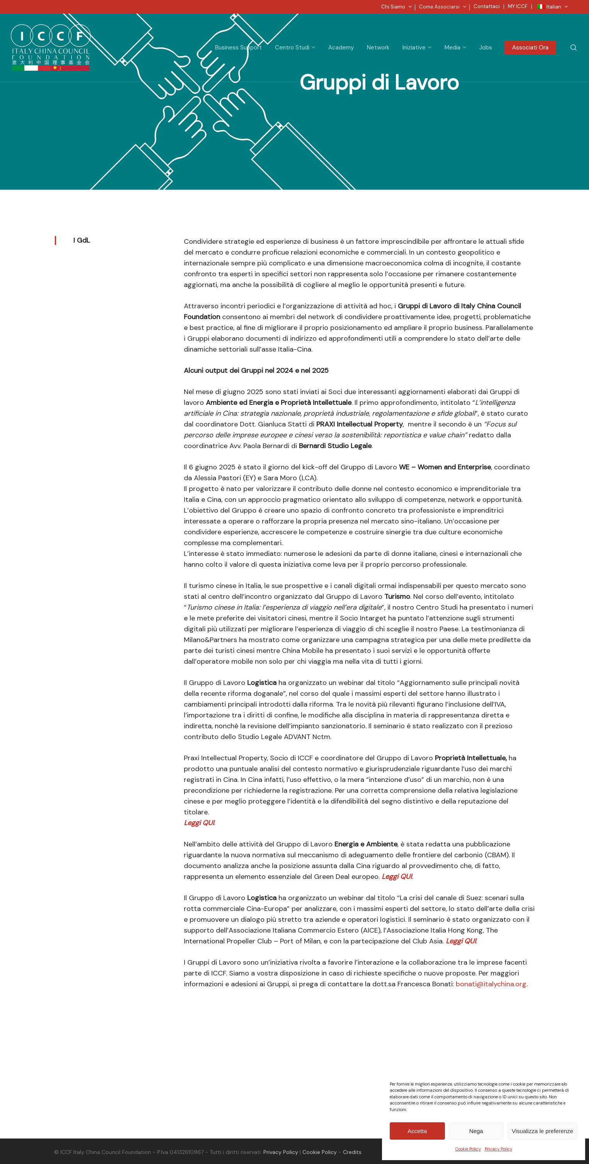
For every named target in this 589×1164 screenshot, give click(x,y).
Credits (352, 1152)
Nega (476, 1131)
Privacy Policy (498, 1149)
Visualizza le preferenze (542, 1131)
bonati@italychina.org (491, 984)
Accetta (417, 1131)
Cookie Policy (468, 1149)
